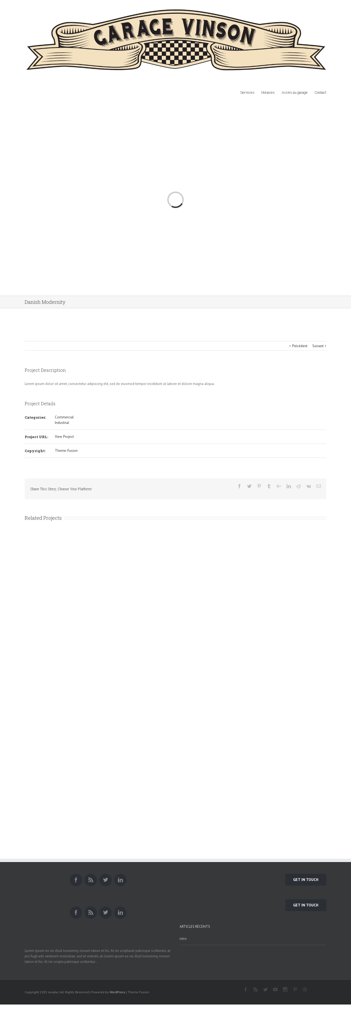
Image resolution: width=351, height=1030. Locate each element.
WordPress (117, 992)
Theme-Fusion (66, 450)
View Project (64, 436)
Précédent (299, 346)
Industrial (62, 422)
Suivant (318, 346)
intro (183, 938)
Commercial (64, 417)
